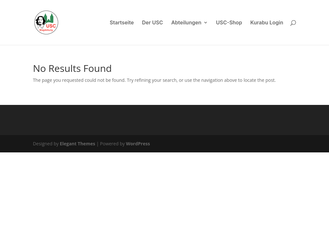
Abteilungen (186, 23)
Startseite (122, 23)
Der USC (152, 23)
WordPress (138, 144)
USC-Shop (229, 23)
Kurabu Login (266, 23)
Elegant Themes (77, 144)
